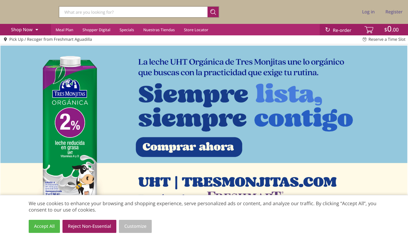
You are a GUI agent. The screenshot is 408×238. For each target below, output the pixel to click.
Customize (135, 226)
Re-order (342, 30)
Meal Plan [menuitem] (64, 29)
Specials (127, 29)
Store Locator (196, 29)
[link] (204, 131)
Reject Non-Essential (89, 226)
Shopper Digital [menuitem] (96, 29)
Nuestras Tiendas (159, 29)
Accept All (44, 226)
